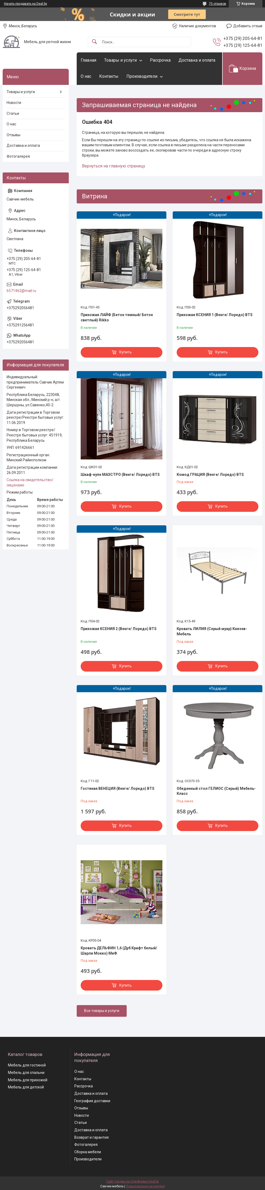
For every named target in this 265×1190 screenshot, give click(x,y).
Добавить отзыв (247, 26)
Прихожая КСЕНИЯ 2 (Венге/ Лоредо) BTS (119, 629)
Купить (125, 352)
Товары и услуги (120, 60)
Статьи (13, 113)
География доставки (92, 1101)
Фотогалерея (18, 156)
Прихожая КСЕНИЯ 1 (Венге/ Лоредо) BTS (215, 315)
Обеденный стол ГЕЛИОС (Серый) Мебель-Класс (216, 791)
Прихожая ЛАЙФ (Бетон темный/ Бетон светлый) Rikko (117, 317)
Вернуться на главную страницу (113, 165)
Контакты (108, 76)
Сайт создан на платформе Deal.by (132, 1181)
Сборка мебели (87, 1152)
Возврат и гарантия (91, 1137)
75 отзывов (217, 4)
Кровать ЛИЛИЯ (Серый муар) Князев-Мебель (212, 631)
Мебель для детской (26, 1087)
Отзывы (13, 135)
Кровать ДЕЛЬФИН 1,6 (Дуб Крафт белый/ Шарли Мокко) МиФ (119, 950)
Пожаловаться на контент (145, 1186)
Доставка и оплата (197, 60)
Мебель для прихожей (27, 1080)
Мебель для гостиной (27, 1065)
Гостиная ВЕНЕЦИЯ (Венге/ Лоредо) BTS (117, 788)
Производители (141, 76)
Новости (14, 103)
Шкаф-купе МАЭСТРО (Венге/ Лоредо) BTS (120, 474)
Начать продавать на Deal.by (25, 4)
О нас (86, 76)
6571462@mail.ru (21, 291)
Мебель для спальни (26, 1072)
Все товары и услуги (101, 1011)
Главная (88, 60)
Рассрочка (160, 60)
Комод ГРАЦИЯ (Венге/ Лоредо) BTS (210, 474)
